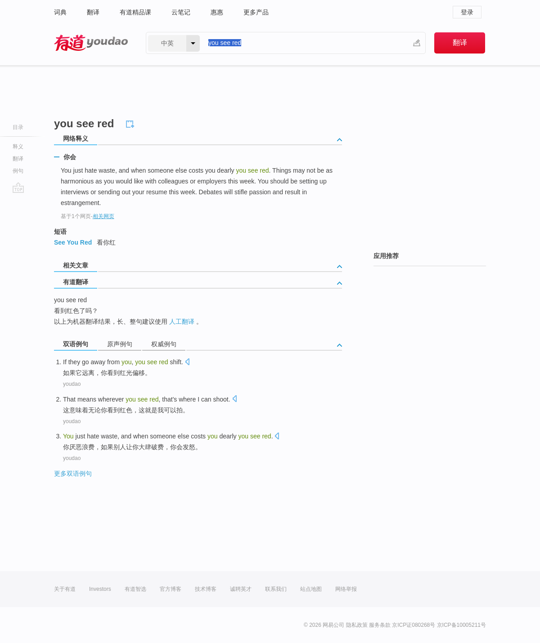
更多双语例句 (73, 473)
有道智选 (135, 589)
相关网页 (103, 216)
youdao (72, 384)
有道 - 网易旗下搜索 (91, 43)
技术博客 (205, 589)
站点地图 (311, 589)
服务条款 (380, 625)
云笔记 (180, 12)
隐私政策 (357, 625)
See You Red (73, 242)
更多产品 (256, 12)
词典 (60, 12)
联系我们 (276, 589)
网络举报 (346, 589)
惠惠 (217, 12)
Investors (100, 589)
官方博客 (170, 589)
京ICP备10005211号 (461, 625)
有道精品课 (135, 12)
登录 (467, 12)
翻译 (93, 12)
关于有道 (65, 589)
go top (18, 187)
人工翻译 (181, 321)
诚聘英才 (241, 589)
